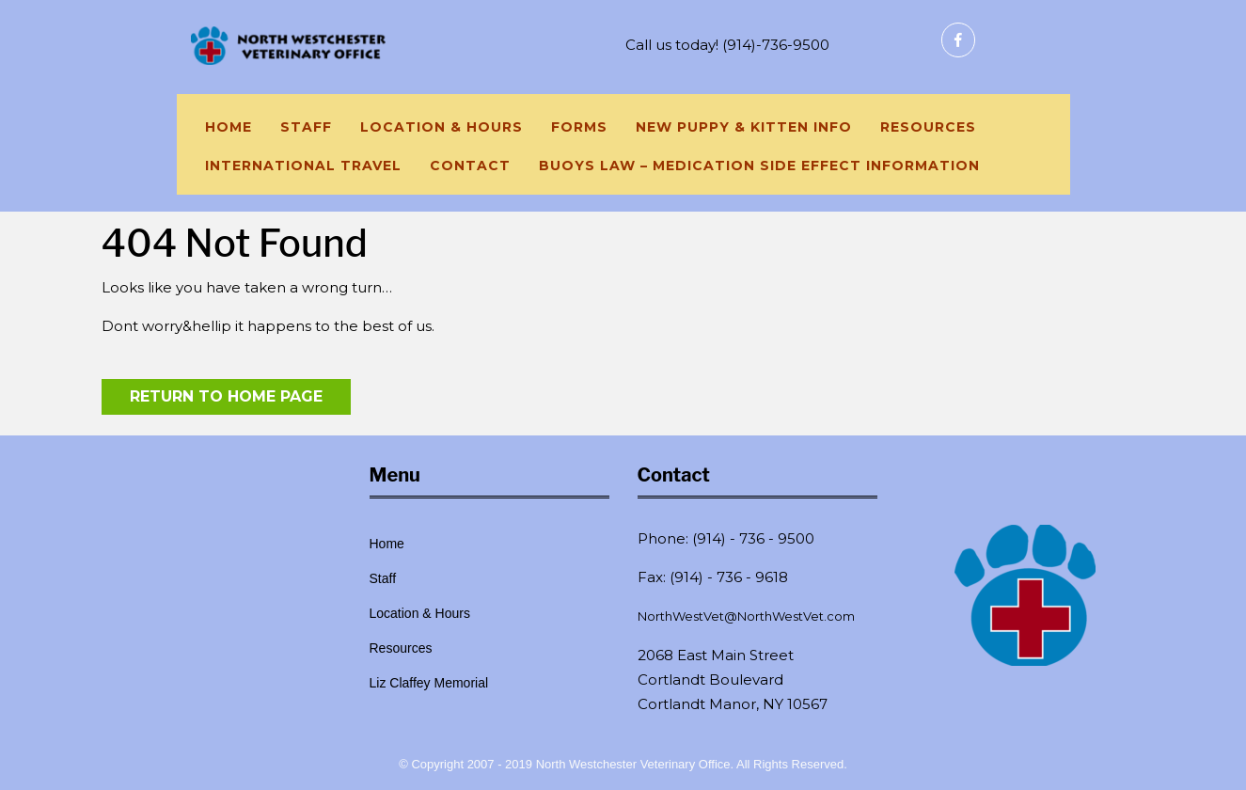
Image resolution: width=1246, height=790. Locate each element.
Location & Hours (441, 126)
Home (228, 126)
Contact (470, 165)
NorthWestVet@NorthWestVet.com (746, 616)
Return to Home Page (226, 396)
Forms (579, 126)
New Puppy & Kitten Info (744, 126)
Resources (928, 126)
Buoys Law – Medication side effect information (759, 165)
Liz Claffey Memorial (429, 682)
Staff (306, 126)
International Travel (303, 165)
